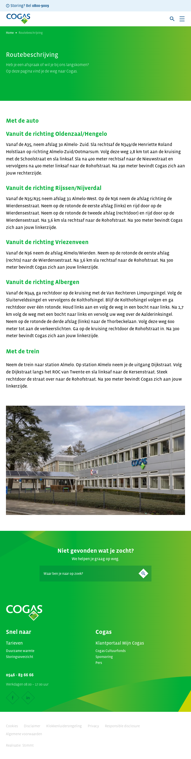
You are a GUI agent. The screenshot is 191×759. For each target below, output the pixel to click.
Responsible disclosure (122, 726)
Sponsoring (104, 657)
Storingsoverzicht (19, 657)
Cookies (12, 726)
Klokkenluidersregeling (64, 726)
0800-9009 (40, 5)
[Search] (95, 573)
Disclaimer (32, 726)
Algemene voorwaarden (24, 734)
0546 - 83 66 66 (20, 675)
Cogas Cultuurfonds (111, 651)
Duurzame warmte (20, 651)
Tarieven (14, 643)
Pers (99, 663)
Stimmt (28, 745)
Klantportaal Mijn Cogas (120, 643)
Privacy (93, 726)
